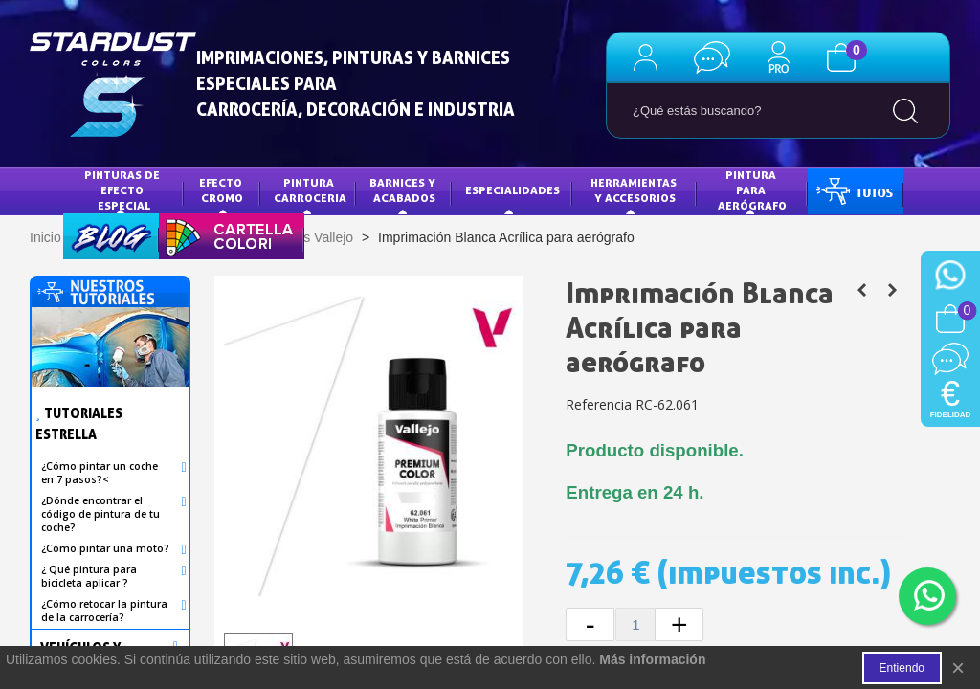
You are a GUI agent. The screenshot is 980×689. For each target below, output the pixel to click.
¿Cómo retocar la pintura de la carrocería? (104, 610)
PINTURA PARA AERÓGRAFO (752, 189)
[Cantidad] (635, 624)
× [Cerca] (958, 667)
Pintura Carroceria (310, 190)
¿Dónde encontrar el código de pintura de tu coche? (100, 514)
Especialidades (512, 190)
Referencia (599, 404)
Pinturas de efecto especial (123, 189)
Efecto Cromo (222, 190)
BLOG (92, 235)
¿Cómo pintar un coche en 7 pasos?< (99, 472)
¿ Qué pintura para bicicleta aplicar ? (89, 576)
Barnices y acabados (403, 190)
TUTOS (840, 190)
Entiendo (902, 668)
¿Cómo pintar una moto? (105, 548)
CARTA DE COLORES (226, 235)
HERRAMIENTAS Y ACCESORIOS (634, 190)
